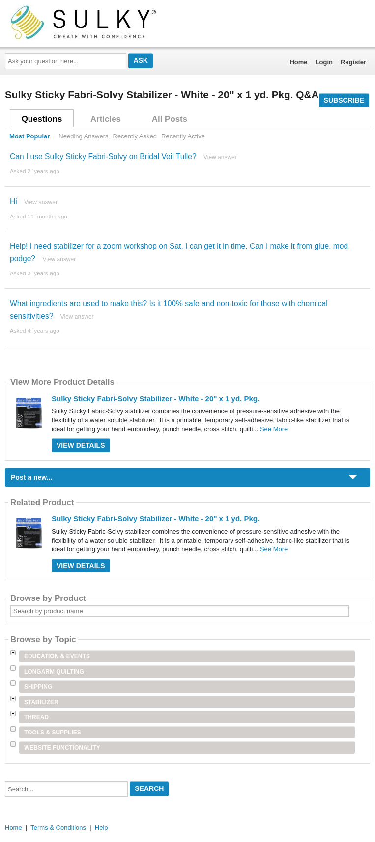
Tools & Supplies (52, 732)
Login (324, 62)
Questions (42, 119)
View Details (81, 445)
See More (274, 429)
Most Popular (29, 136)
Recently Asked (135, 136)
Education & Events (57, 656)
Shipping (38, 686)
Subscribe (344, 100)
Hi (13, 201)
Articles (105, 119)
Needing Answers (83, 136)
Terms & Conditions (58, 827)
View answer (220, 157)
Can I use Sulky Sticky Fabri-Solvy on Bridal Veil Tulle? (103, 156)
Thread (36, 717)
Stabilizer (41, 702)
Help (101, 827)
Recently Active (183, 136)
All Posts (169, 119)
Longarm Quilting (54, 671)
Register (353, 62)
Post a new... (31, 477)
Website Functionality (62, 747)
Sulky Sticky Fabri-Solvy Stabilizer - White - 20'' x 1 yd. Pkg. (156, 398)
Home (298, 62)
